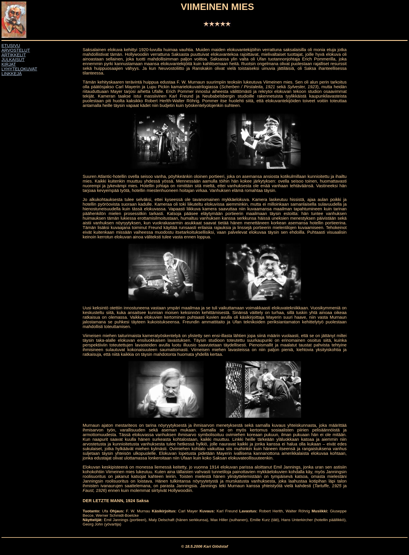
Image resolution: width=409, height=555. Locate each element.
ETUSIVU (10, 45)
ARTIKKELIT (13, 55)
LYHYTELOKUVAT (19, 69)
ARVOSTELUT (15, 50)
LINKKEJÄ (11, 73)
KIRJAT (8, 64)
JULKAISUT (13, 59)
